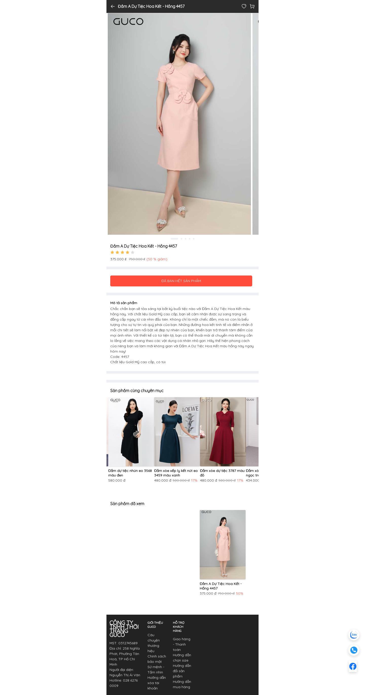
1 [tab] (174, 239)
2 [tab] (181, 239)
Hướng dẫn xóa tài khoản (157, 682)
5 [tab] (193, 239)
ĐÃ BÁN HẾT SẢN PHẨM (181, 281)
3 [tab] (185, 239)
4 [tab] (189, 239)
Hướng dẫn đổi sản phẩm (182, 671)
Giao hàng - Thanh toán (181, 644)
